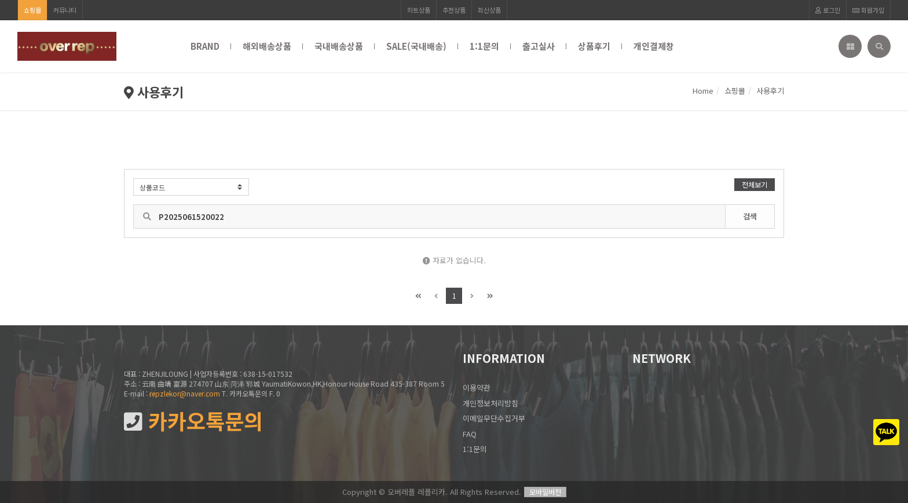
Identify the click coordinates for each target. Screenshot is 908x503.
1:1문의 (484, 46)
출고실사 (538, 46)
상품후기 (594, 46)
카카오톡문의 (193, 421)
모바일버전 (545, 492)
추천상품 (454, 9)
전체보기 (754, 184)
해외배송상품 (267, 46)
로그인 (827, 9)
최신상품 (489, 9)
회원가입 (868, 9)
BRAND (205, 46)
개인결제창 (654, 46)
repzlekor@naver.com (184, 393)
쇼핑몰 (32, 9)
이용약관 (476, 387)
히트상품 (418, 9)
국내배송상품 (338, 46)
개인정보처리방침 (490, 403)
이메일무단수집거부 (494, 418)
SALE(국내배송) (416, 46)
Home (703, 90)
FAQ (470, 433)
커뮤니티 (64, 9)
